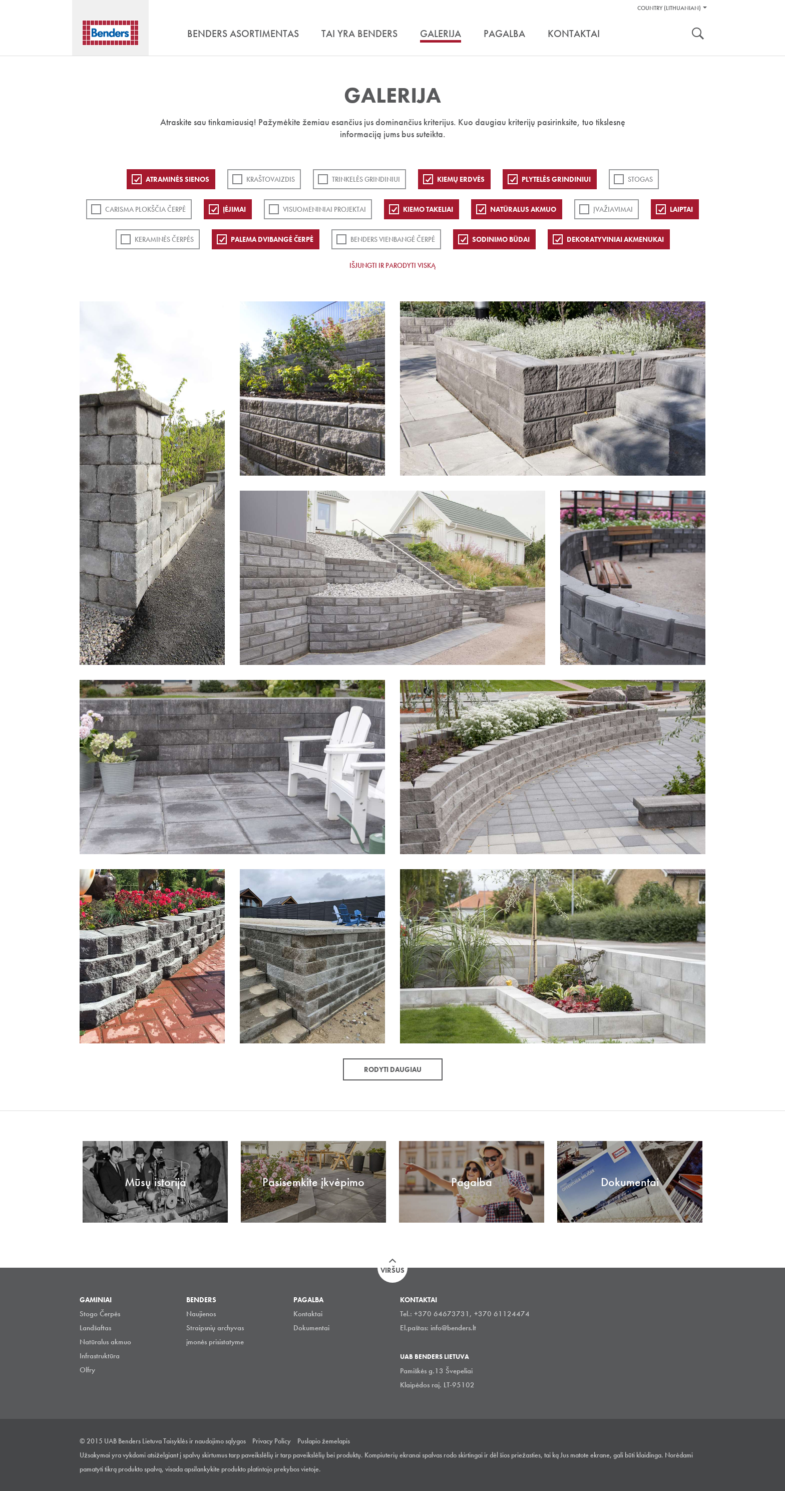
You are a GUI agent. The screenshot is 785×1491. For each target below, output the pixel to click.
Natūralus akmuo (523, 209)
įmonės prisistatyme (215, 1342)
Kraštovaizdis (270, 179)
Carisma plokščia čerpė (145, 209)
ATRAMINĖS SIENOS (177, 179)
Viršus (392, 1270)
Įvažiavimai (613, 209)
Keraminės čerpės (164, 239)
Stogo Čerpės (100, 1314)
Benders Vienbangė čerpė (392, 239)
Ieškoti (698, 35)
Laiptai (681, 209)
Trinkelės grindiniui (366, 179)
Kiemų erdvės (461, 179)
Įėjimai (234, 209)
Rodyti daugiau (393, 1069)
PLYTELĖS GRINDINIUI (556, 179)
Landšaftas (95, 1328)
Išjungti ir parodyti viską (392, 265)
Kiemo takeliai (428, 209)
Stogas (640, 179)
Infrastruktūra (100, 1356)
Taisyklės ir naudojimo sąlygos (204, 1440)
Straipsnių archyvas (215, 1328)
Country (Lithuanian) (669, 8)
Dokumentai (311, 1328)
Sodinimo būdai (501, 239)
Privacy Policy (271, 1440)
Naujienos (201, 1314)
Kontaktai (307, 1314)
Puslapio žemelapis (323, 1440)
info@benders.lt (453, 1328)
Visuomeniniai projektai (324, 209)
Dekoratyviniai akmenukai (615, 239)
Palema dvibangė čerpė (272, 239)
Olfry (87, 1370)
